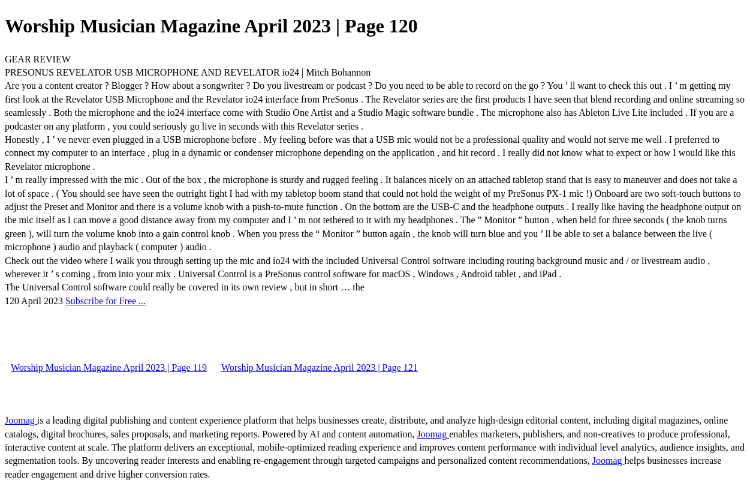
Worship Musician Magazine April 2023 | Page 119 (109, 367)
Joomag (21, 420)
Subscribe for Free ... (105, 301)
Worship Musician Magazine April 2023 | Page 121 (319, 367)
